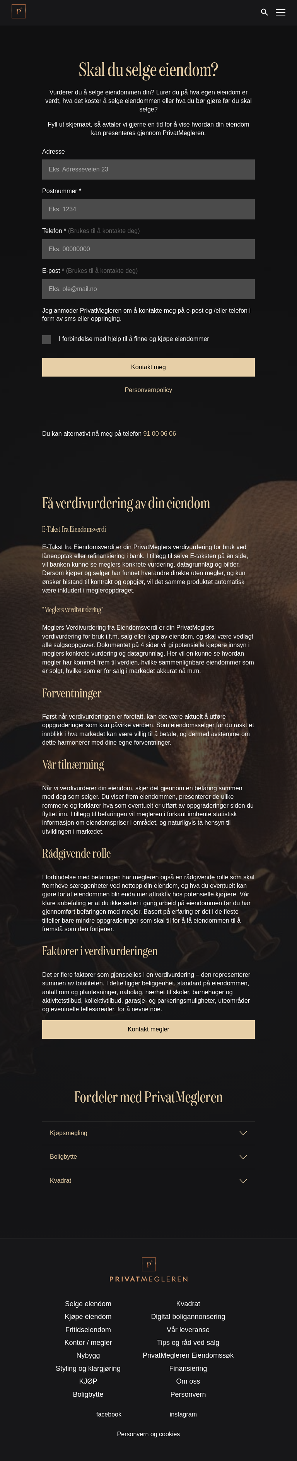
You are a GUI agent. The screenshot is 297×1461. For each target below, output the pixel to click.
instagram (183, 1414)
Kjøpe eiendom (88, 1317)
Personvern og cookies (148, 1434)
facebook (108, 1414)
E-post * (90, 270)
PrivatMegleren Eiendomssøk (188, 1355)
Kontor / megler (88, 1342)
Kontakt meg (148, 367)
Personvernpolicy (148, 390)
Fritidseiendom (88, 1330)
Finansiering (188, 1368)
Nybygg (88, 1355)
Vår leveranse (188, 1330)
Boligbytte (88, 1394)
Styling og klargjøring (88, 1368)
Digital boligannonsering (188, 1317)
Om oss (188, 1381)
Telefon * (91, 231)
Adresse (53, 151)
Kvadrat (188, 1304)
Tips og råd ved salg (188, 1342)
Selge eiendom (88, 1304)
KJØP (88, 1381)
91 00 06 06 (159, 433)
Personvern (188, 1394)
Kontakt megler (148, 1029)
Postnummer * (61, 191)
